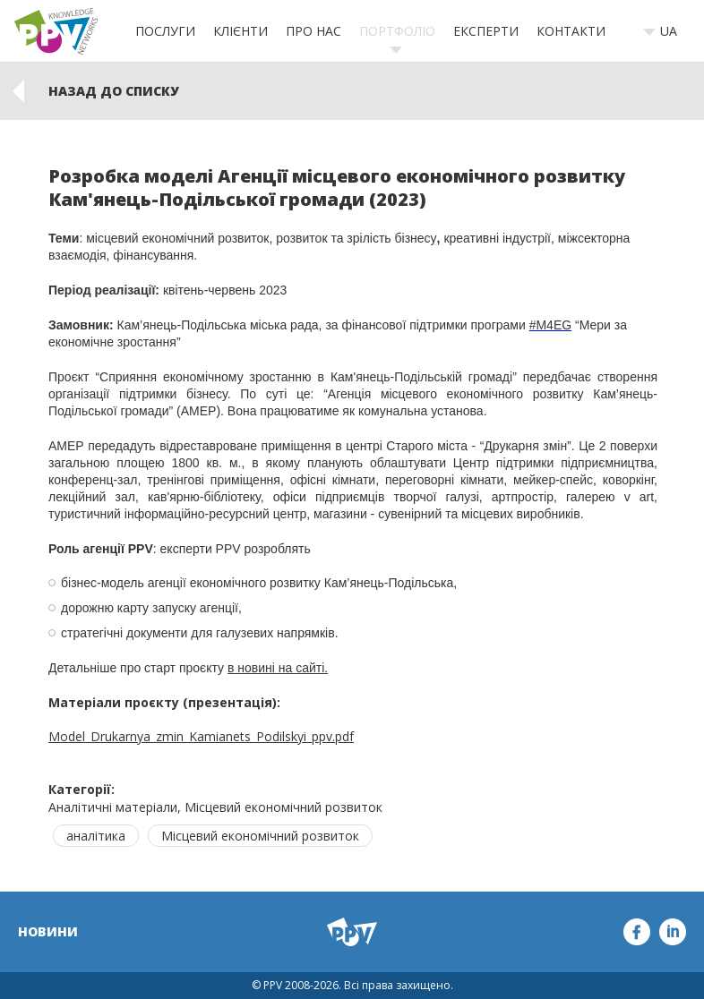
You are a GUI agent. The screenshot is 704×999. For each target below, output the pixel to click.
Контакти (571, 30)
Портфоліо (397, 30)
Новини (48, 931)
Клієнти (240, 30)
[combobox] (666, 31)
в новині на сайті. (278, 668)
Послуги (165, 30)
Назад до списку (113, 90)
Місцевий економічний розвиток (260, 835)
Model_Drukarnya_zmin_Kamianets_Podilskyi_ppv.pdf (201, 736)
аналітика (95, 835)
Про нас (313, 30)
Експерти (486, 30)
